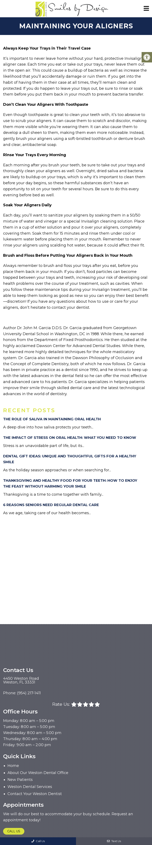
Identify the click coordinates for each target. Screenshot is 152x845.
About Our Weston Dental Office (37, 772)
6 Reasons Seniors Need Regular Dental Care (51, 505)
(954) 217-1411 (29, 693)
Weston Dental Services (29, 786)
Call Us (13, 831)
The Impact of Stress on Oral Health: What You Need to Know (69, 438)
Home (13, 765)
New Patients (20, 779)
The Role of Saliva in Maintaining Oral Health (52, 419)
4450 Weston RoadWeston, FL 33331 (21, 680)
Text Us (114, 841)
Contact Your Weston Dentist (34, 793)
